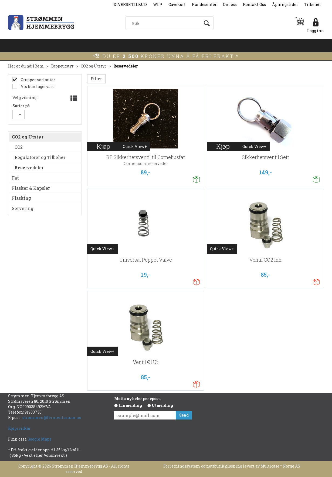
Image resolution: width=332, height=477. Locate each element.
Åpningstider (285, 4)
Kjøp (103, 146)
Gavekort (177, 4)
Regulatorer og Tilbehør (40, 157)
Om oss (230, 4)
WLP (157, 4)
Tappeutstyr (62, 66)
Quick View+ (135, 146)
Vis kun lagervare (37, 86)
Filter (96, 78)
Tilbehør (312, 4)
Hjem (38, 66)
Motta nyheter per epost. (137, 398)
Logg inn (315, 30)
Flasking (21, 198)
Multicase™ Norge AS (280, 466)
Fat (15, 178)
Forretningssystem (181, 466)
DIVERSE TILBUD (130, 4)
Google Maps (40, 439)
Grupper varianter (37, 79)
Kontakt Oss (254, 4)
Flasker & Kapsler (31, 188)
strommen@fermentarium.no (51, 417)
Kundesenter (204, 4)
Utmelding (162, 405)
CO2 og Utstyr (93, 66)
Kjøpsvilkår (19, 428)
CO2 (19, 147)
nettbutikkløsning (224, 466)
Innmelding (130, 405)
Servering (22, 208)
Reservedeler (125, 66)
